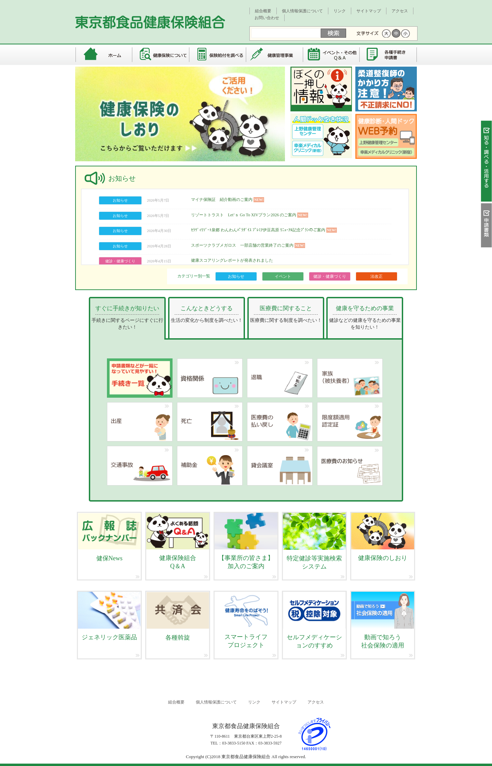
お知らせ (236, 276)
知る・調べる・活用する (486, 163)
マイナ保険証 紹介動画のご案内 (221, 199)
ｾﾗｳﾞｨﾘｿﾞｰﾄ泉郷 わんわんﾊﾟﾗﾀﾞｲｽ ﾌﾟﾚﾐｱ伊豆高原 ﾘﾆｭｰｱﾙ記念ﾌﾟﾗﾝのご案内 (258, 230)
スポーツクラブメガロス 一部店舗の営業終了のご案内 (242, 245)
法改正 (376, 276)
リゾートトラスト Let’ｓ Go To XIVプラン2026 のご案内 (243, 215)
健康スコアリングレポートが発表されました (232, 260)
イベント (283, 276)
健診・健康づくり (329, 276)
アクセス (400, 11)
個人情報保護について (302, 11)
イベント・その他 (331, 54)
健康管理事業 (274, 54)
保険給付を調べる (217, 54)
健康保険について (160, 54)
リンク (339, 11)
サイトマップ (368, 11)
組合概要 (263, 11)
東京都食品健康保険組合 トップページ (103, 54)
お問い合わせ (267, 17)
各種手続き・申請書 (388, 54)
